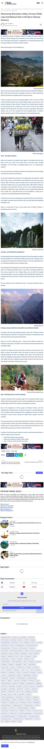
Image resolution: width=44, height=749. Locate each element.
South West (21, 694)
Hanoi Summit (32, 664)
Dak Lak (11, 653)
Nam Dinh (12, 678)
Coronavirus (32, 648)
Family (34, 656)
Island (32, 670)
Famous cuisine (5, 659)
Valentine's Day (13, 710)
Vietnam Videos (38, 713)
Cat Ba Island (4, 645)
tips (17, 702)
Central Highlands (20, 645)
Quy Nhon (3, 691)
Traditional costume (6, 705)
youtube (34, 587)
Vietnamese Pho (29, 719)
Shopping (28, 691)
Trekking (32, 708)
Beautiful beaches (5, 642)
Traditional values (28, 705)
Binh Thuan (15, 642)
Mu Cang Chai (4, 678)
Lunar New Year (11, 675)
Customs (27, 651)
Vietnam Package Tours (6, 511)
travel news (12, 708)
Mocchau (34, 675)
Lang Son (39, 672)
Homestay (9, 670)
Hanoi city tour (24, 200)
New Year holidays (31, 678)
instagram (12, 587)
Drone (21, 656)
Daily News (4, 653)
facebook (12, 583)
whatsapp (34, 583)
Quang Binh (39, 686)
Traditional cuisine (17, 705)
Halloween (11, 664)
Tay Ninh (13, 700)
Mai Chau (19, 675)
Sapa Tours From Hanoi (6, 507)
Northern (8, 451)
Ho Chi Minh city (20, 667)
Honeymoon (17, 670)
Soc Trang (3, 694)
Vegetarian (22, 710)
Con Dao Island (23, 648)
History (12, 667)
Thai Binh (28, 700)
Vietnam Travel (4, 504)
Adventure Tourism (5, 637)
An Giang (15, 637)
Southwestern (19, 697)
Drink (16, 656)
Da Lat (32, 651)
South (15, 694)
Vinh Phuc (37, 719)
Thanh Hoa (4, 702)
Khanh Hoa (4, 672)
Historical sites (5, 667)
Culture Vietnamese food (16, 651)
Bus (21, 642)
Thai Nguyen (36, 700)
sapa (22, 691)
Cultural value (4, 651)
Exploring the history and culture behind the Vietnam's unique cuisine (26, 554)
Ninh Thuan (31, 680)
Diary (30, 653)
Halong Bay (18, 664)
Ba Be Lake (31, 637)
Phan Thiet (4, 686)
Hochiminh (36, 667)
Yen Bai (20, 721)
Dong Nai (3, 656)
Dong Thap (10, 656)
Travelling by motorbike (22, 708)
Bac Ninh (26, 640)
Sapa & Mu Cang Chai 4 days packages (14, 437)
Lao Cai (3, 675)
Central (11, 645)
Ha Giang (31, 661)
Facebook (11, 455)
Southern (29, 694)
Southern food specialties (7, 697)
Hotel (23, 670)
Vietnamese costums (34, 716)
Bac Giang (13, 640)
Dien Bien (36, 653)
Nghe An (3, 680)
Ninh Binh (23, 680)
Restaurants (11, 691)
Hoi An (3, 670)
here (30, 428)
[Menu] (2, 3)
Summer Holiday (5, 700)
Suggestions (35, 697)
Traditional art (36, 702)
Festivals (20, 659)
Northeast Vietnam (6, 683)
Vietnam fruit (4, 713)
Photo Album (12, 686)
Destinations (24, 653)
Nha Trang (16, 680)
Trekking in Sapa (23, 410)
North (38, 680)
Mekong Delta (27, 675)
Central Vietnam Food (31, 645)
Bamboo (33, 640)
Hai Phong (3, 664)
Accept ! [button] (5, 746)
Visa (2, 721)
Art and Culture (23, 637)
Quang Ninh (20, 689)
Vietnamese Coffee (22, 716)
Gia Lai (25, 661)
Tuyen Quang (4, 710)
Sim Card (35, 691)
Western (14, 721)
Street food (27, 697)
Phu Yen (32, 686)
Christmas (15, 648)
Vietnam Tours (13, 713)
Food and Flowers (5, 661)
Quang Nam (4, 689)
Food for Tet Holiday (16, 661)
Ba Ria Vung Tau (5, 640)
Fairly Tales (28, 656)
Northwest (22, 683)
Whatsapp (21, 455)
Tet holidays (21, 700)
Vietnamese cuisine (6, 719)
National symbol (21, 678)
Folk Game (26, 659)
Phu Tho (26, 686)
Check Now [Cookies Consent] (30, 742)
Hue (28, 670)
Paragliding (38, 683)
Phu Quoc (19, 686)
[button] (38, 3)
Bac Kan (20, 640)
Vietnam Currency (37, 710)
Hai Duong (38, 661)
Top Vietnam (23, 702)
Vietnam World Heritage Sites (8, 716)
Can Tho (33, 642)
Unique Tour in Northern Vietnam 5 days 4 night (16, 439)
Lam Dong (25, 672)
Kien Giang (11, 672)
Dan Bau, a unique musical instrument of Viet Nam (25, 533)
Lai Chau (18, 672)
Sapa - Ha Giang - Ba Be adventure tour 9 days (16, 441)
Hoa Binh (29, 667)
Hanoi (24, 664)
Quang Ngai (12, 689)
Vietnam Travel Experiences (25, 713)
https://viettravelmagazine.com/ (29, 498)
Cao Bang (39, 642)
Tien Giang (11, 702)
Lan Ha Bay (32, 672)
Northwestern (30, 683)
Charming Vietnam (5, 648)
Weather (8, 721)
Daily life (38, 651)
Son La (9, 694)
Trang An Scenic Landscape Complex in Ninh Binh (24, 543)
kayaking (38, 670)
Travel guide (8, 9)
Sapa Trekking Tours (5, 509)
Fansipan (13, 659)
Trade (29, 702)
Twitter (17, 455)
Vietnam (29, 710)
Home (2, 9)
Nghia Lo (10, 680)
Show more (39, 472)
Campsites (26, 642)
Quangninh (34, 689)
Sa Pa (17, 691)
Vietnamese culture (18, 719)
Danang (17, 653)
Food (32, 659)
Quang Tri (27, 689)
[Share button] (25, 455)
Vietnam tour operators (6, 506)
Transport (37, 705)
